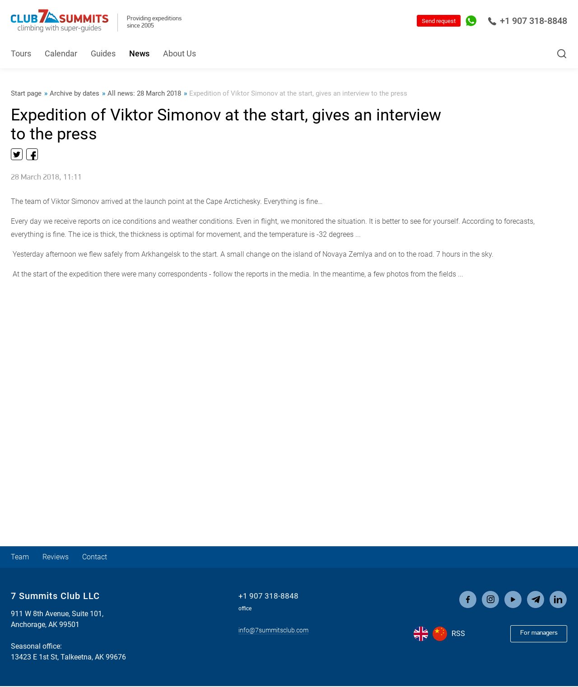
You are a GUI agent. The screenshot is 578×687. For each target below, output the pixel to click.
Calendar (61, 53)
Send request (439, 21)
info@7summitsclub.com (273, 630)
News (139, 53)
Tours (21, 53)
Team (21, 558)
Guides (103, 53)
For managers (535, 634)
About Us (179, 53)
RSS (458, 635)
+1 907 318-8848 (527, 20)
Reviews (59, 558)
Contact (102, 558)
